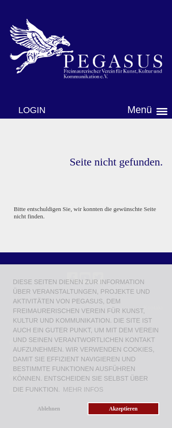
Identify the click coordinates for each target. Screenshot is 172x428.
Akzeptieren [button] (123, 408)
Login (31, 110)
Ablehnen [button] (49, 408)
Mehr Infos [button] (83, 389)
